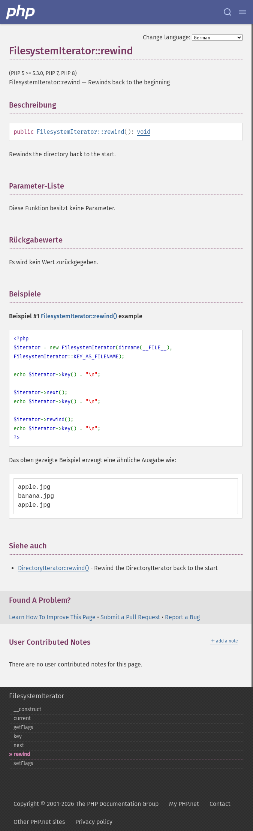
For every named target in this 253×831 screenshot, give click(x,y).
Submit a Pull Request (130, 617)
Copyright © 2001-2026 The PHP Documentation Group (86, 803)
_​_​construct (27, 709)
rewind (21, 754)
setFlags (23, 763)
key (17, 736)
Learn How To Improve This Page (52, 617)
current (22, 718)
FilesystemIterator (36, 696)
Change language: (166, 37)
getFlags (23, 727)
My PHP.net (184, 803)
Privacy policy (93, 821)
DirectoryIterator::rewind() (53, 568)
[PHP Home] (21, 12)
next (18, 745)
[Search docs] (227, 11)
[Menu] (242, 11)
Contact (220, 803)
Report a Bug (182, 617)
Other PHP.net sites (39, 821)
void (143, 131)
